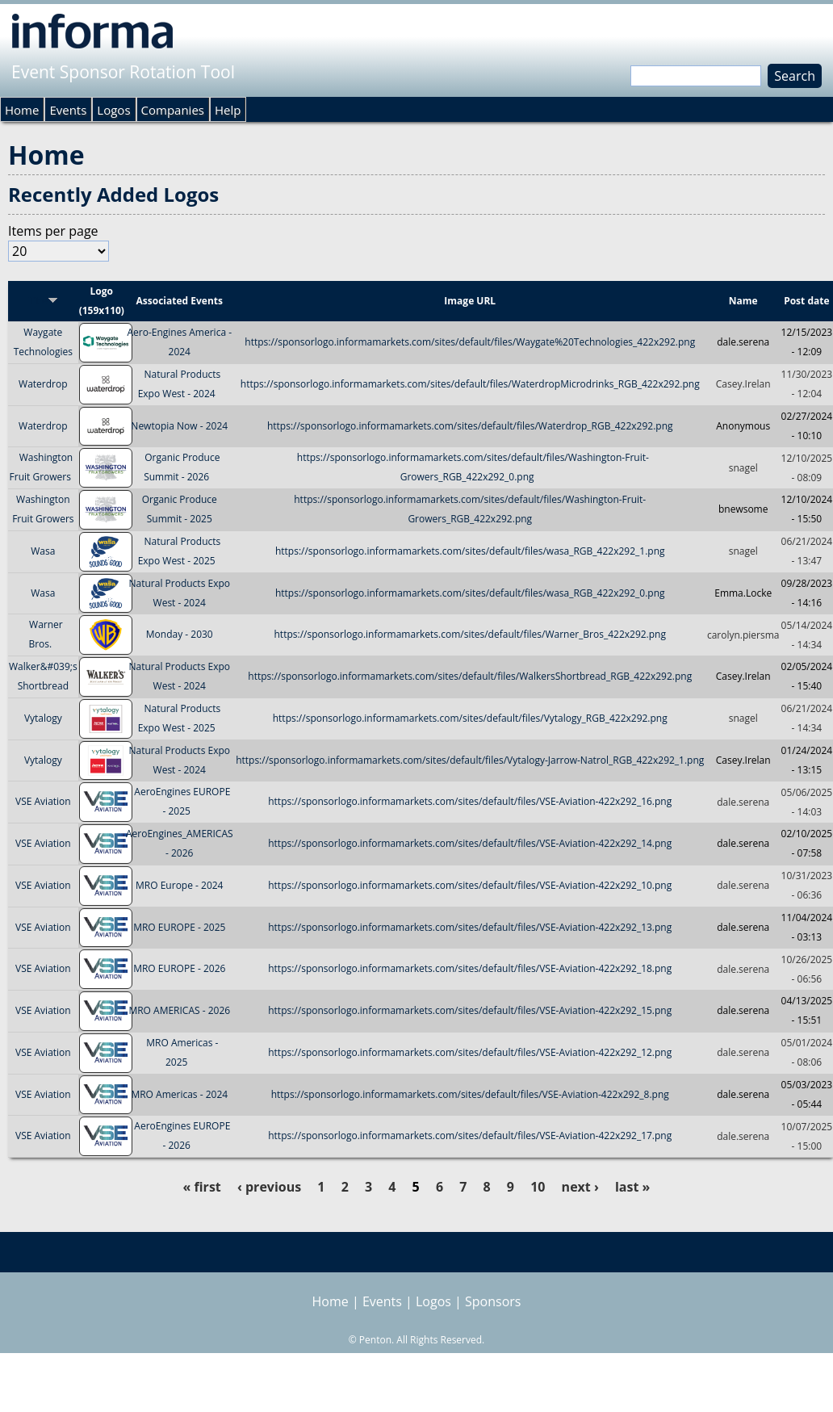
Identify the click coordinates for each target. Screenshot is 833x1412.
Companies (172, 110)
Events (67, 110)
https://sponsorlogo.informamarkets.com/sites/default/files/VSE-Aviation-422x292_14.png (470, 843)
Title (43, 301)
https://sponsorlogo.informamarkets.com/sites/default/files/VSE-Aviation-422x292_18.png (470, 969)
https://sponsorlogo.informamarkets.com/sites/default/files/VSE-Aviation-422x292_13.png (470, 927)
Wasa (43, 551)
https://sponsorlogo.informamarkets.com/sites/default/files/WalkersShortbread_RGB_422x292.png (470, 676)
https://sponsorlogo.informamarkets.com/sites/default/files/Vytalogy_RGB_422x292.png (470, 718)
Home (22, 110)
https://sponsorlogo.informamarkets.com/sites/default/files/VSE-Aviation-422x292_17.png (470, 1136)
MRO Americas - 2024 (179, 1094)
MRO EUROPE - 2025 (179, 927)
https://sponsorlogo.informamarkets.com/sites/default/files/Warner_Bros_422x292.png (470, 635)
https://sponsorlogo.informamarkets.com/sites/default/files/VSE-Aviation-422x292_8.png (470, 1094)
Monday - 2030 (179, 635)
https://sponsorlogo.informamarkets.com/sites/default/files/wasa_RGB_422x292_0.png (470, 593)
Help (228, 110)
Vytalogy (43, 718)
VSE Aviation (43, 802)
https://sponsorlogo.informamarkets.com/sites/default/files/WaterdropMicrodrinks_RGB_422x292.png (470, 384)
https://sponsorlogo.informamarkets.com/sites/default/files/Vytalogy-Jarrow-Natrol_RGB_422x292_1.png (470, 760)
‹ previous (269, 1187)
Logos (113, 110)
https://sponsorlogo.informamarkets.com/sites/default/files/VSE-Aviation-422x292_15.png (470, 1010)
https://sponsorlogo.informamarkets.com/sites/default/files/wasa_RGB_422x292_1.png (470, 551)
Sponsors (493, 1301)
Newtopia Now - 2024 (179, 426)
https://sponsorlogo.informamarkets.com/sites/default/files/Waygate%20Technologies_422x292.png (470, 342)
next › (580, 1187)
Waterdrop (43, 384)
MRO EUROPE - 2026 (179, 969)
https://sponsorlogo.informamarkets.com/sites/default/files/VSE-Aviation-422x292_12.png (470, 1052)
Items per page (53, 231)
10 (537, 1187)
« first (202, 1187)
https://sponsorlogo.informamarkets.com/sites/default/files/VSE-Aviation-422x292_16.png (470, 802)
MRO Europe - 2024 (179, 885)
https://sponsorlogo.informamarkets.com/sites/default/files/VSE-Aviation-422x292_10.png (470, 885)
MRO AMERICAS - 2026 (179, 1010)
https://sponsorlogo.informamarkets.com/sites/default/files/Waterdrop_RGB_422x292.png (470, 426)
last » (632, 1187)
